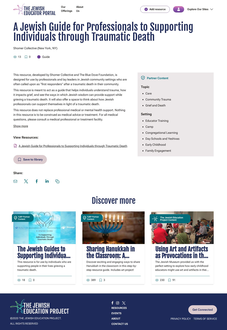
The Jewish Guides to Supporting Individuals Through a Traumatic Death (43, 259)
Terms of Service (205, 318)
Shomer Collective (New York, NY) (35, 48)
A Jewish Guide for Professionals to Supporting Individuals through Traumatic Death (73, 146)
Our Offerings (66, 8)
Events (116, 313)
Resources (119, 308)
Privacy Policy (181, 318)
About (115, 318)
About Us (79, 8)
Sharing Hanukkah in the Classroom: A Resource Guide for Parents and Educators (112, 259)
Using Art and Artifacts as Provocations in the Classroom (181, 256)
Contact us (119, 324)
